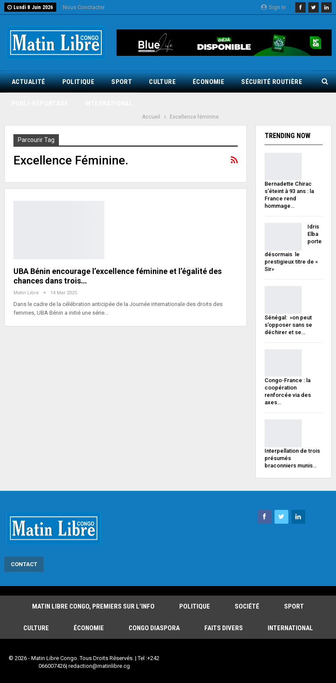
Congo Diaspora (154, 628)
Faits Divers (223, 628)
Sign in (273, 7)
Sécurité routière (271, 82)
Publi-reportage (40, 103)
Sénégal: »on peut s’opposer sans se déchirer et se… (288, 324)
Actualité (28, 82)
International (108, 103)
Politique (78, 82)
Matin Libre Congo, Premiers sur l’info (93, 606)
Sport (121, 82)
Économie (208, 82)
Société (247, 606)
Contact (24, 564)
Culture (162, 82)
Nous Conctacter (84, 7)
